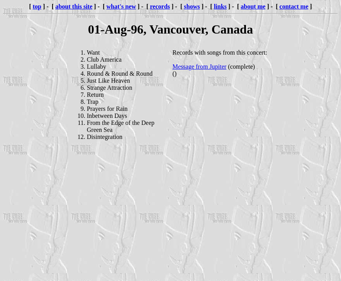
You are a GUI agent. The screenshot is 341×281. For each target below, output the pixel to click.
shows (192, 6)
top (37, 6)
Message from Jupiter (199, 66)
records (160, 6)
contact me (293, 6)
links (220, 6)
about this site (73, 6)
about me (253, 6)
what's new (121, 6)
